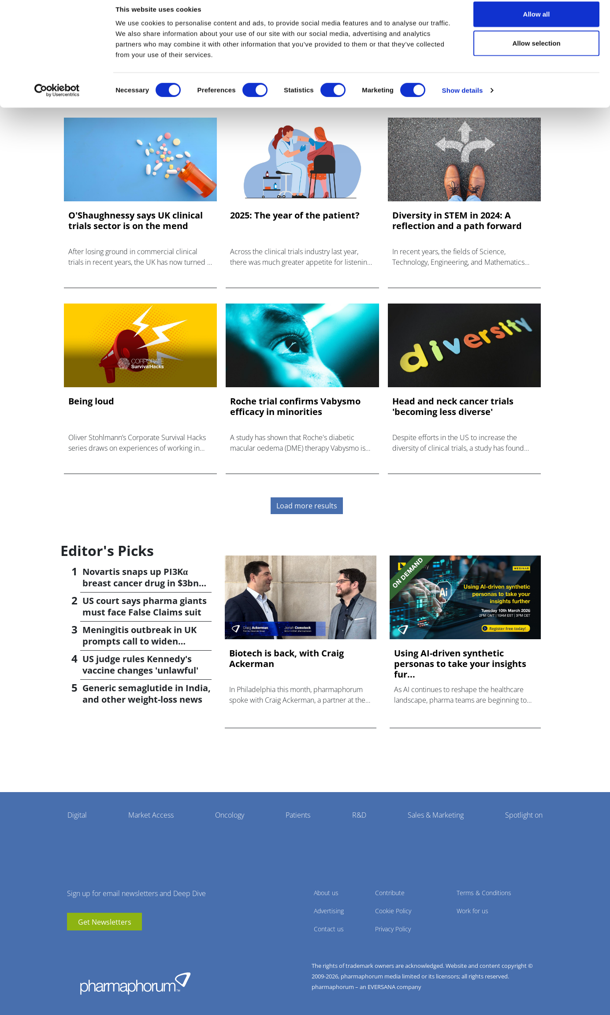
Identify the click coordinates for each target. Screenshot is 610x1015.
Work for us (472, 911)
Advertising (329, 911)
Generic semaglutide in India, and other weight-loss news (146, 693)
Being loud (91, 401)
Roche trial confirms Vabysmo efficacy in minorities (295, 406)
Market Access (151, 815)
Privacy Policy (393, 929)
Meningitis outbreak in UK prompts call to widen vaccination (139, 641)
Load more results (306, 506)
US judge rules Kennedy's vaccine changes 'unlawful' (140, 664)
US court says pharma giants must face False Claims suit (144, 606)
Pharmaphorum (135, 983)
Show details (462, 99)
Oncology (229, 815)
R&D (359, 815)
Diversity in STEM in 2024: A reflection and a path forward (457, 220)
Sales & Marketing (436, 815)
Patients (298, 815)
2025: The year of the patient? (295, 215)
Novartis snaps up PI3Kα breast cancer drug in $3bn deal (140, 583)
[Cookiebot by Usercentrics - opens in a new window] (57, 99)
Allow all (536, 23)
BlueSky (100, 943)
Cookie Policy (393, 911)
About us (326, 893)
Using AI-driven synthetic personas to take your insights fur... (460, 664)
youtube (73, 943)
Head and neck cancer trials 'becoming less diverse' (452, 406)
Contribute (390, 893)
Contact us (329, 929)
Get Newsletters (104, 922)
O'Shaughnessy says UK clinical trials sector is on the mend (135, 220)
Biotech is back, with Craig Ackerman (286, 658)
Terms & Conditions (484, 893)
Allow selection (536, 52)
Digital (77, 815)
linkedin (86, 943)
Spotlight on (524, 815)
